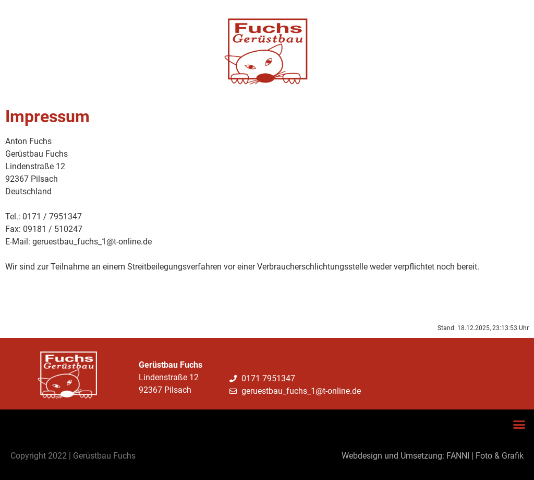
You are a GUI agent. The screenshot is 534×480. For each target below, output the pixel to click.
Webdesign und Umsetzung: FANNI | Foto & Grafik (433, 456)
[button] (519, 425)
